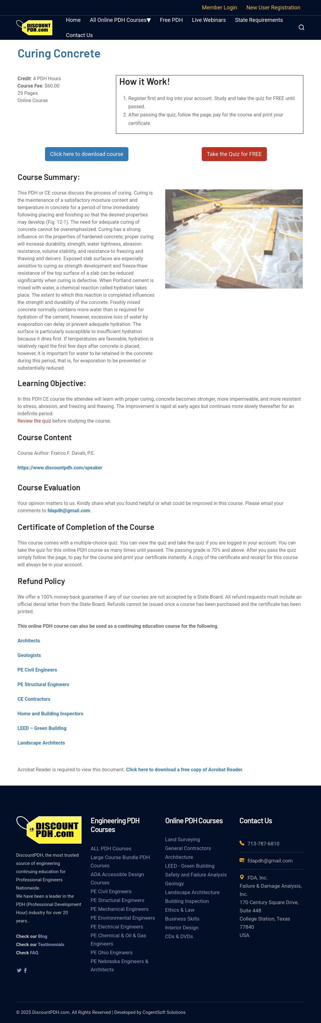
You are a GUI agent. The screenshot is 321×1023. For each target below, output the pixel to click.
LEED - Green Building (190, 866)
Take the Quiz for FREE (234, 154)
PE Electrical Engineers (117, 927)
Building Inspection (187, 901)
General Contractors (188, 848)
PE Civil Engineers (37, 670)
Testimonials (51, 944)
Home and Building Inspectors (50, 714)
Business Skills (182, 919)
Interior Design (182, 928)
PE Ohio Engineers (112, 952)
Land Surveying (182, 839)
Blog (42, 936)
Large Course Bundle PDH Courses (120, 861)
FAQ (34, 953)
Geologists (29, 655)
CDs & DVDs (179, 936)
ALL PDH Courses (111, 848)
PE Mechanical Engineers (120, 909)
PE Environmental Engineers (123, 918)
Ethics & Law (180, 910)
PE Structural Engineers (43, 684)
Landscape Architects (41, 743)
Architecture (179, 857)
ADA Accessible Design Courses (117, 878)
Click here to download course (87, 154)
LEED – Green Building (42, 728)
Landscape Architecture (192, 892)
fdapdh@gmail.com (68, 510)
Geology (174, 883)
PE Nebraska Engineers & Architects (119, 965)
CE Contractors (34, 699)
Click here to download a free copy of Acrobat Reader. (184, 769)
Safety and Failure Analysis (196, 875)
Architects (29, 641)
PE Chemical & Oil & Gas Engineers (118, 939)
